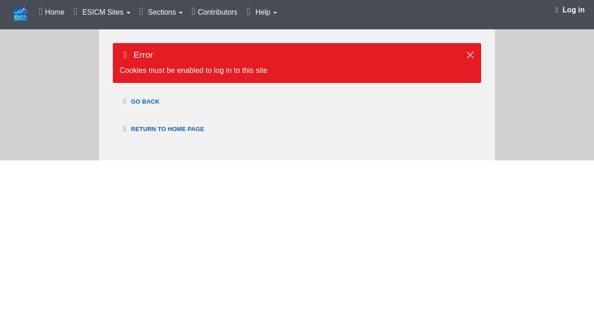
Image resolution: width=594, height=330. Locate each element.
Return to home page (162, 128)
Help (266, 12)
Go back (140, 101)
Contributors (217, 12)
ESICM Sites (106, 12)
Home (54, 12)
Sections (165, 12)
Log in (570, 10)
